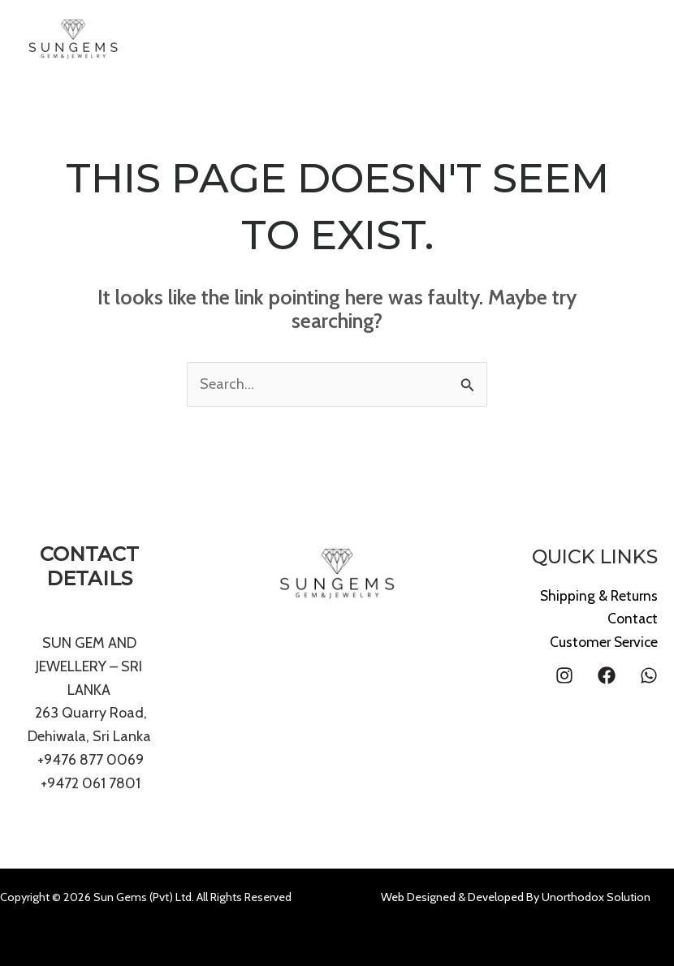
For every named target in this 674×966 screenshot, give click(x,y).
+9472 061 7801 (90, 783)
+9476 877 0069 (89, 760)
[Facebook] (607, 675)
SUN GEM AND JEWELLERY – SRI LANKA (89, 666)
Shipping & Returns (598, 596)
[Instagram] (564, 675)
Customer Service (602, 642)
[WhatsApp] (649, 675)
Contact (632, 618)
